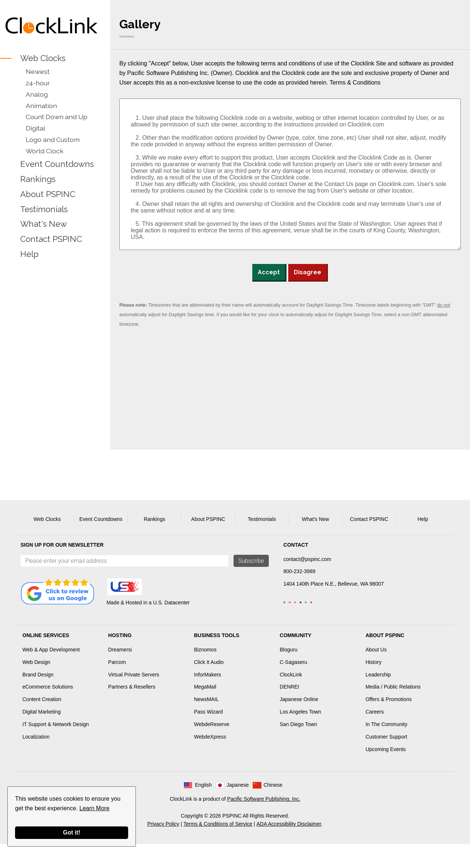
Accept (269, 272)
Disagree (307, 272)
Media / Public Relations (392, 697)
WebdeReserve (211, 734)
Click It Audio (209, 672)
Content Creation (41, 709)
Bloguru (288, 659)
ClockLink (291, 684)
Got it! (71, 832)
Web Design (36, 672)
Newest (38, 71)
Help (29, 254)
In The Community (386, 734)
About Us (376, 659)
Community (295, 645)
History (373, 672)
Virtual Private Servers (133, 684)
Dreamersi (120, 659)
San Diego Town (298, 734)
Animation (41, 106)
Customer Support (386, 747)
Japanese (238, 795)
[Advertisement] (51, 377)
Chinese (273, 795)
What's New (43, 224)
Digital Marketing (41, 722)
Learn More (94, 808)
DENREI (289, 697)
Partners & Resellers (131, 697)
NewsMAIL (206, 709)
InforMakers (207, 684)
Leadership (378, 684)
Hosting (120, 645)
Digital (35, 128)
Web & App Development (51, 659)
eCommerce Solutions (47, 697)
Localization (36, 747)
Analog (37, 94)
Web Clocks (42, 58)
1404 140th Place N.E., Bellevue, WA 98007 (333, 584)
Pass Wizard (208, 722)
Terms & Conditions (354, 82)
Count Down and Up (56, 117)
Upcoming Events (385, 759)
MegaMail (205, 697)
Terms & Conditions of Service (218, 834)
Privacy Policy (163, 834)
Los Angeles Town (300, 722)
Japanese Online (299, 709)
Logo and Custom (53, 139)
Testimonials (44, 209)
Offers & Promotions (388, 709)
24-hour (38, 83)
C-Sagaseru (293, 672)
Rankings (37, 179)
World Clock (45, 151)
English (203, 795)
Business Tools (216, 645)
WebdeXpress (210, 747)
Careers (374, 722)
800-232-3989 (299, 571)
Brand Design (38, 684)
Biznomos (205, 659)
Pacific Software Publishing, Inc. (263, 809)
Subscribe (251, 560)
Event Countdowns (57, 164)
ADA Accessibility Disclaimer (289, 834)
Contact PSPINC (51, 239)
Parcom (117, 672)
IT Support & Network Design (55, 734)
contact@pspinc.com (307, 559)
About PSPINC (47, 194)
